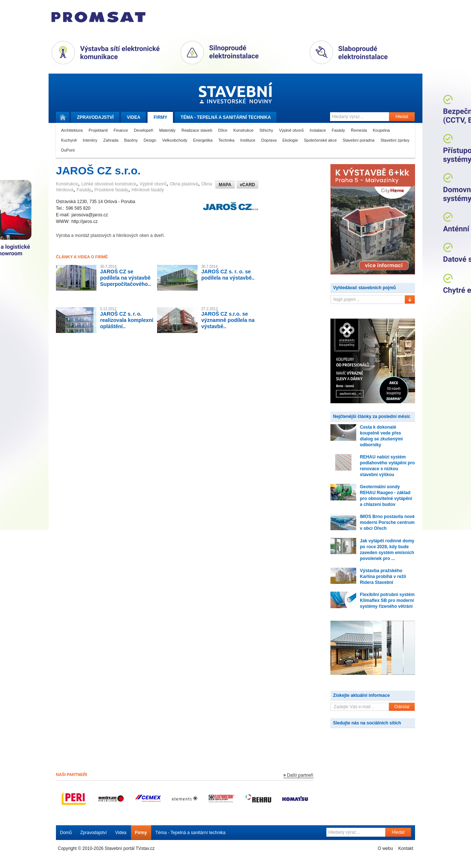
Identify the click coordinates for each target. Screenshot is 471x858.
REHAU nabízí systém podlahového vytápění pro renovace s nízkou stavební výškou (387, 465)
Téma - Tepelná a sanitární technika (190, 832)
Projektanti (98, 130)
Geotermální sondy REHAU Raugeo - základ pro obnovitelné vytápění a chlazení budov (386, 495)
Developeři (143, 130)
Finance (121, 130)
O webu (385, 848)
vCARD (247, 184)
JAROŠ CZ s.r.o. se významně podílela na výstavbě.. (228, 320)
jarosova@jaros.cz (89, 214)
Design (150, 140)
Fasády (338, 130)
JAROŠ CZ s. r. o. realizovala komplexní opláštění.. (126, 320)
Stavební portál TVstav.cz (130, 848)
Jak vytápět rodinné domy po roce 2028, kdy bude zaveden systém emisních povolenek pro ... (387, 549)
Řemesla (359, 130)
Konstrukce (243, 130)
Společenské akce (320, 140)
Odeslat (401, 706)
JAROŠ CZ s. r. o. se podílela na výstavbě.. (228, 275)
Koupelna (381, 130)
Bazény (131, 140)
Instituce (247, 140)
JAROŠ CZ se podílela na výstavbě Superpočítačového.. (125, 278)
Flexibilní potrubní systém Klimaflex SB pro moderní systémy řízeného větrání (387, 600)
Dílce (222, 130)
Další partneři (300, 775)
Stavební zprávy (395, 140)
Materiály (167, 130)
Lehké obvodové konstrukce (108, 184)
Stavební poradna (359, 140)
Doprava (269, 140)
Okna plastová (184, 184)
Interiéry (90, 140)
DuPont (68, 150)
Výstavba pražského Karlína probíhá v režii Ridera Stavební (383, 576)
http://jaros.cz (84, 221)
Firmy (160, 117)
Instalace (317, 130)
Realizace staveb (196, 130)
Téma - (226, 117)
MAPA (225, 184)
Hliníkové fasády (147, 189)
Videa (134, 117)
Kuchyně (69, 140)
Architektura (72, 130)
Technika (226, 140)
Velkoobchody (175, 140)
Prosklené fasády (111, 189)
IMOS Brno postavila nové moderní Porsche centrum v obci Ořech (387, 522)
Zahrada (110, 140)
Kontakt (405, 848)
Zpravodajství (93, 832)
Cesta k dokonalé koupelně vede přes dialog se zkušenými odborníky (381, 436)
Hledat (402, 116)
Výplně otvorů (291, 130)
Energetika (203, 140)
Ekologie (290, 140)
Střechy (266, 130)
